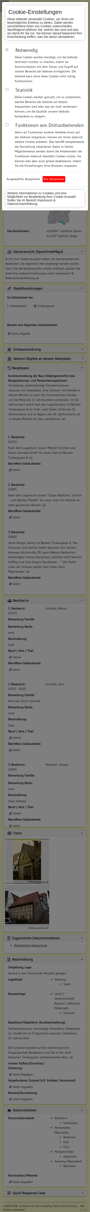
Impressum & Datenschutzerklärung (31, 202)
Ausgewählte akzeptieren (23, 179)
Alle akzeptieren (54, 179)
